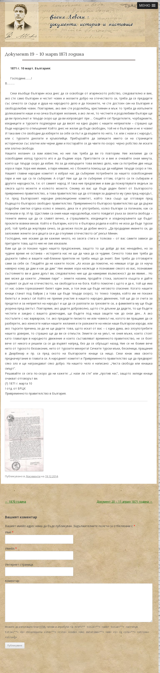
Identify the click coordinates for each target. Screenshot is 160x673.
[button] (147, 5)
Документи (33, 476)
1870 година (15, 502)
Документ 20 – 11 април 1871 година (124, 502)
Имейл (11, 548)
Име (9, 532)
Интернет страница (19, 564)
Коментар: (12, 581)
